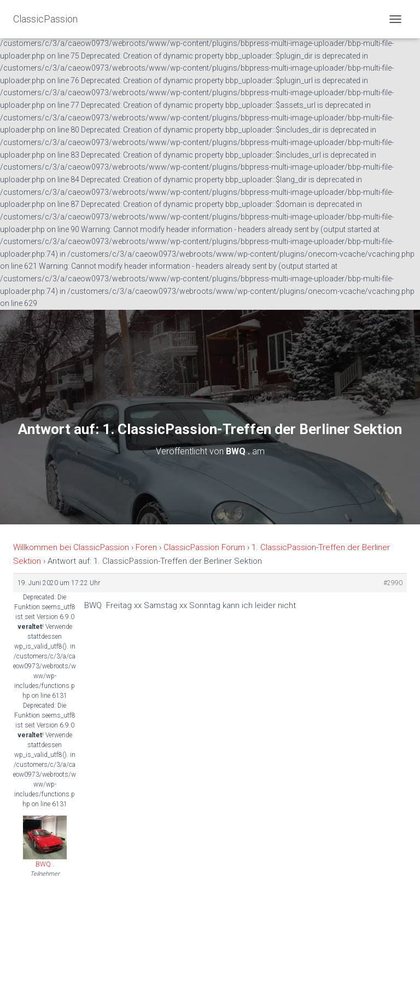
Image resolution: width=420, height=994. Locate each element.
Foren (146, 547)
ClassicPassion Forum (204, 547)
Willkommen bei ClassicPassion (71, 547)
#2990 (392, 583)
